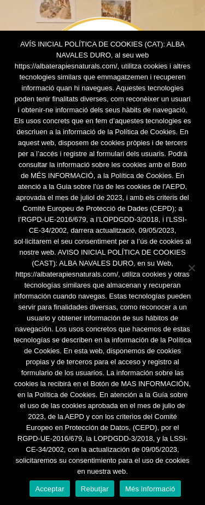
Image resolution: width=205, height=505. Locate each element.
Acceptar (49, 489)
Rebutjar (95, 489)
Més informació (150, 489)
